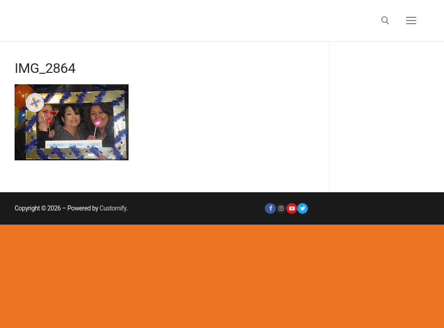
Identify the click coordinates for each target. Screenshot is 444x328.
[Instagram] (281, 208)
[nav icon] (411, 20)
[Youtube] (291, 208)
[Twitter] (302, 208)
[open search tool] (385, 20)
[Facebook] (270, 208)
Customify (112, 208)
